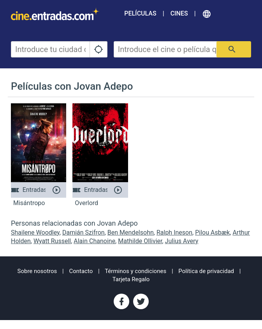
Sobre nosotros (37, 271)
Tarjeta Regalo (131, 279)
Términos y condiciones (135, 271)
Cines (179, 13)
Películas (140, 13)
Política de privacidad (206, 271)
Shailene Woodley (35, 232)
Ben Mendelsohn (130, 232)
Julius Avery (182, 241)
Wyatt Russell (52, 241)
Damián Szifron (83, 232)
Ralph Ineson (174, 232)
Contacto (81, 271)
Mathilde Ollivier (140, 241)
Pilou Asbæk (212, 232)
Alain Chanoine (94, 241)
